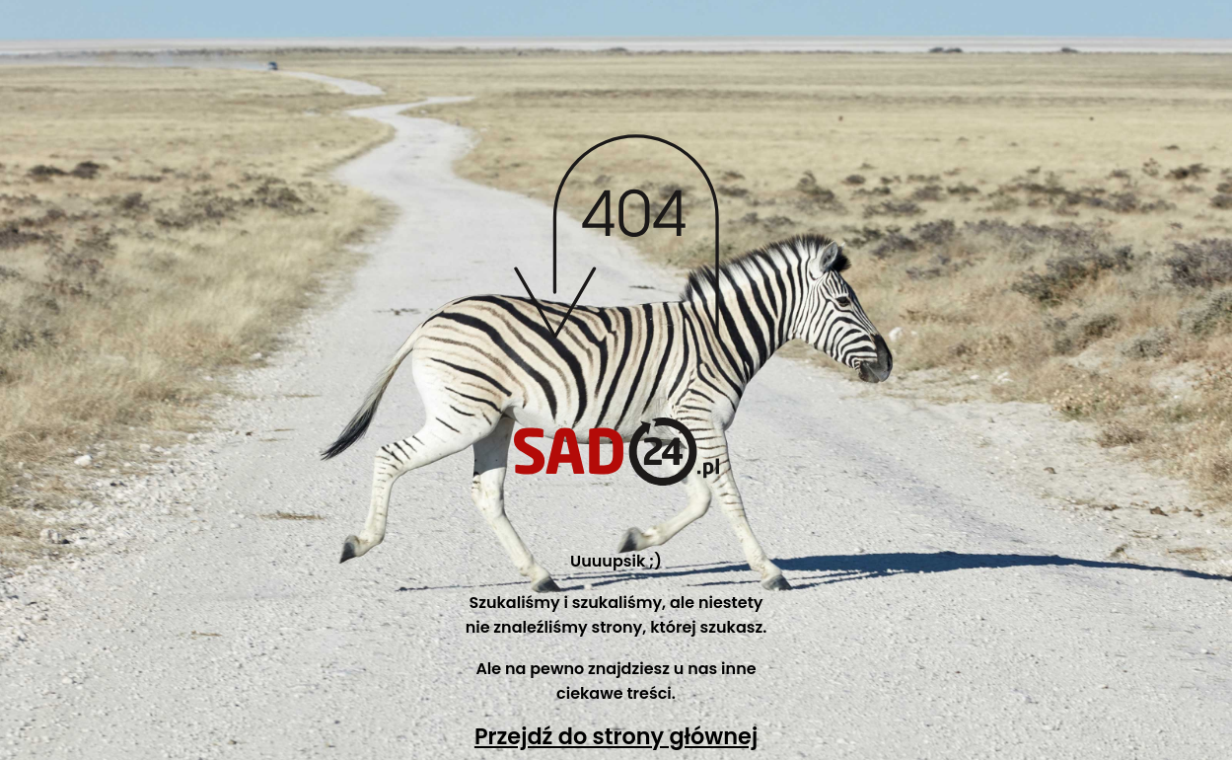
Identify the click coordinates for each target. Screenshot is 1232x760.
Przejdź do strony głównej (616, 736)
